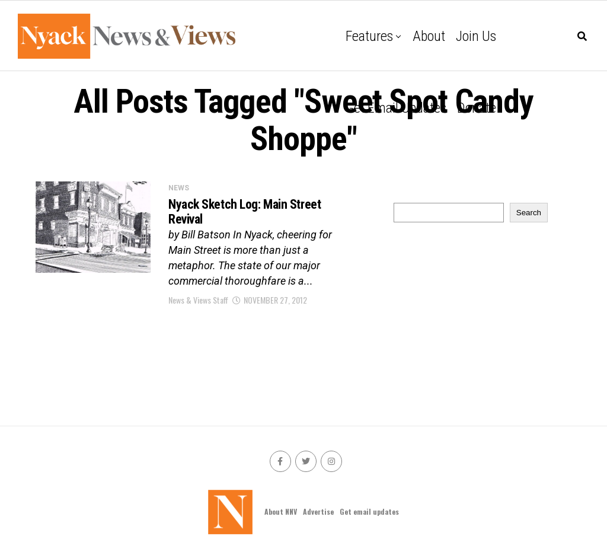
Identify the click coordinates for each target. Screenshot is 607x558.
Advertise (318, 511)
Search (528, 212)
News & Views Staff (198, 300)
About (429, 36)
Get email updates (396, 108)
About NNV (280, 511)
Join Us (476, 36)
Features (369, 36)
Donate (476, 108)
